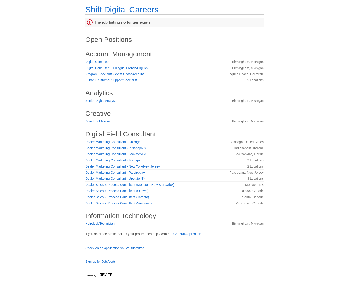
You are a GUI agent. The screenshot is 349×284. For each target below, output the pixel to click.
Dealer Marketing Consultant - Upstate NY (115, 178)
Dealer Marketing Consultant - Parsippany (115, 172)
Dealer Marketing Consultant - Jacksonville (115, 154)
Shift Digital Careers (121, 9)
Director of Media (97, 121)
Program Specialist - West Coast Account (114, 74)
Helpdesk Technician (100, 223)
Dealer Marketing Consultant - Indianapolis (115, 148)
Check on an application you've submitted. (115, 248)
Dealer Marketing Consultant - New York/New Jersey (122, 166)
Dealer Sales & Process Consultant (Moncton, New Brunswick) (129, 185)
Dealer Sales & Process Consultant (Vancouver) (119, 203)
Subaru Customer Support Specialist (111, 80)
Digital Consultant (97, 62)
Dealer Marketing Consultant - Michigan (113, 160)
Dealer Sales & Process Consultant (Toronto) (117, 197)
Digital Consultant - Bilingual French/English (116, 68)
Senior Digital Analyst (100, 101)
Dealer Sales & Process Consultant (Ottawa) (116, 191)
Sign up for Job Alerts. (101, 261)
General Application (187, 234)
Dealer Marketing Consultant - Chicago (112, 142)
